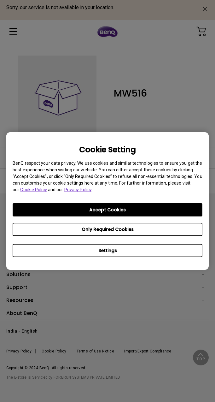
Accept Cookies (107, 210)
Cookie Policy (33, 189)
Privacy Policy (77, 189)
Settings (107, 250)
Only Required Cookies (108, 229)
